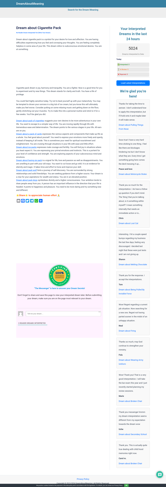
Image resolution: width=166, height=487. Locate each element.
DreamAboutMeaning (30, 3)
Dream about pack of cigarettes (30, 121)
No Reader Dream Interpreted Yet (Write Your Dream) (33, 32)
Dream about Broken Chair (130, 401)
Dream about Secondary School (133, 434)
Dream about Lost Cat (128, 223)
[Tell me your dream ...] (63, 313)
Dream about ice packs (26, 147)
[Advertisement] (59, 69)
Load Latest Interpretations (133, 83)
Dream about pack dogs (27, 180)
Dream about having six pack (29, 160)
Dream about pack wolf (26, 170)
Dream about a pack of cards (29, 134)
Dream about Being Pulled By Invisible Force (132, 291)
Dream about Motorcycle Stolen (133, 174)
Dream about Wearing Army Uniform (131, 362)
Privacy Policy (83, 479)
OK (126, 485)
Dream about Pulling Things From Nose (131, 127)
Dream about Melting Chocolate (133, 264)
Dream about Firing (127, 331)
